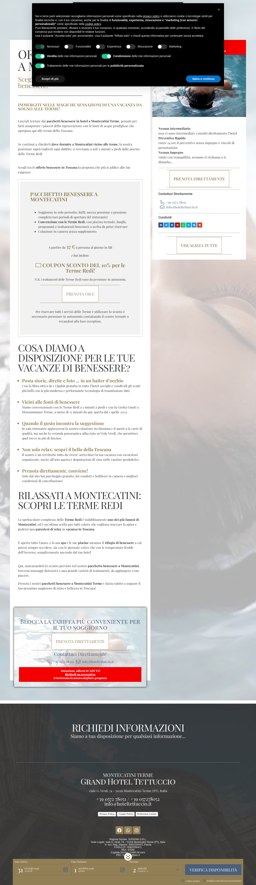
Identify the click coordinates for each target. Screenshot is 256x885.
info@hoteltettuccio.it (128, 803)
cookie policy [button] (93, 24)
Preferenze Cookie (146, 814)
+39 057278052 (145, 799)
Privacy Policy (107, 814)
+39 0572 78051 (111, 799)
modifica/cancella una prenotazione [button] (222, 880)
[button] (160, 224)
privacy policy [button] (151, 16)
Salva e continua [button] (203, 78)
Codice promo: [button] (190, 880)
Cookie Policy (126, 814)
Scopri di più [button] (50, 78)
